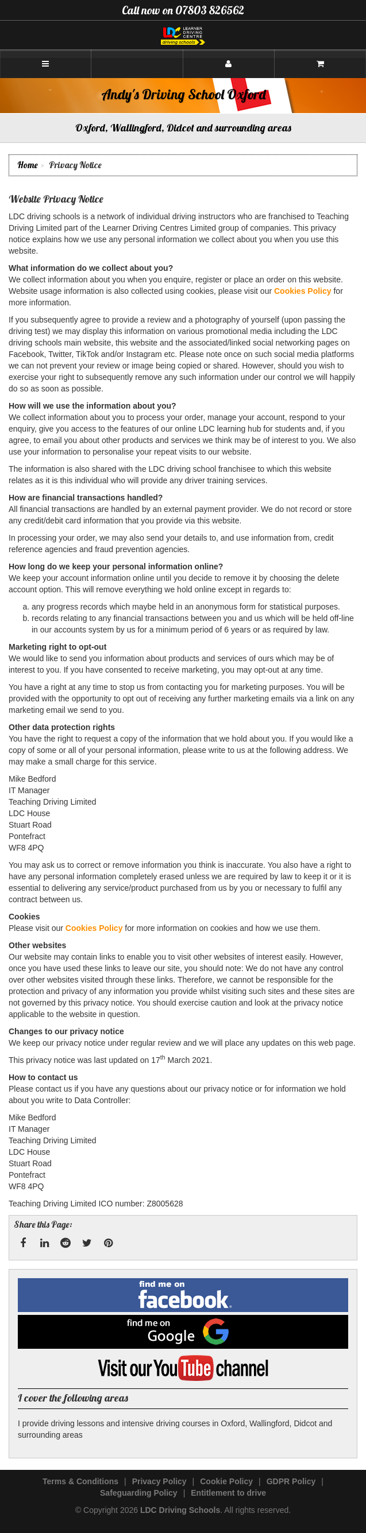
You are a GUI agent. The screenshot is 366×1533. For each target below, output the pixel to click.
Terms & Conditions (80, 1481)
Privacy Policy (159, 1481)
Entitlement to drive (228, 1492)
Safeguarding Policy (139, 1492)
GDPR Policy (291, 1481)
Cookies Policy (303, 291)
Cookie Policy (226, 1481)
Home (27, 165)
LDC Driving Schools (180, 1510)
